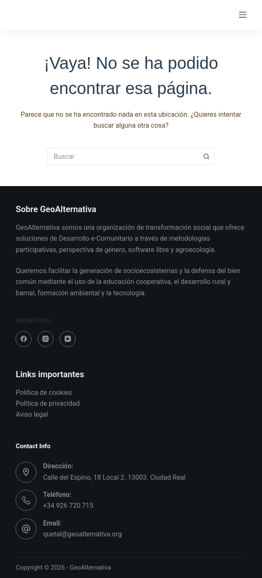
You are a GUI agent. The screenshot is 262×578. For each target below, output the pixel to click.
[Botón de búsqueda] (206, 156)
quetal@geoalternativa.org (82, 534)
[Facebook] (23, 339)
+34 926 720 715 (68, 506)
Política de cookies (44, 393)
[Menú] (242, 14)
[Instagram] (46, 339)
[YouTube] (68, 339)
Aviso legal (32, 414)
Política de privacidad (47, 403)
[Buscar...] (122, 156)
